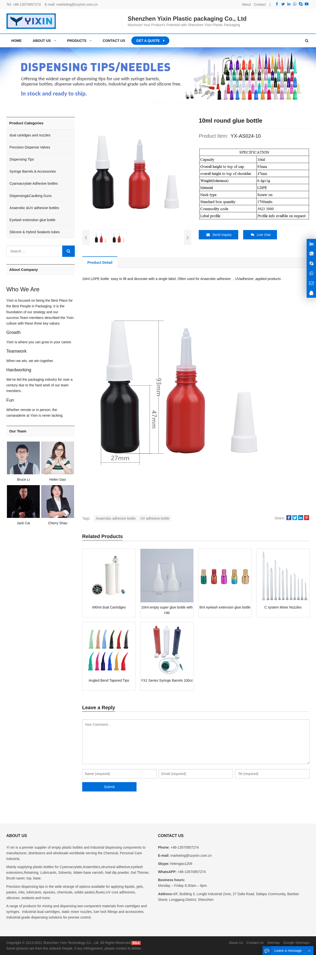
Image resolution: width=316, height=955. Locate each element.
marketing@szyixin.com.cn (77, 4)
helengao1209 (180, 864)
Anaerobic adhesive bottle (116, 518)
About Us (236, 943)
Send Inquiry (219, 235)
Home (16, 41)
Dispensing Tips (22, 159)
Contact (260, 4)
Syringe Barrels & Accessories (33, 171)
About (246, 4)
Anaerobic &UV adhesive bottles (34, 208)
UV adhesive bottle (154, 518)
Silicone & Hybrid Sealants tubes (35, 232)
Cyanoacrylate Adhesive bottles (34, 183)
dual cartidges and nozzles (30, 135)
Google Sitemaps (296, 943)
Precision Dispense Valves (30, 147)
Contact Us (255, 943)
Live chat (261, 235)
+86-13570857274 (27, 4)
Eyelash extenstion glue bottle (33, 220)
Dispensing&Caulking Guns (31, 196)
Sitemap (273, 943)
